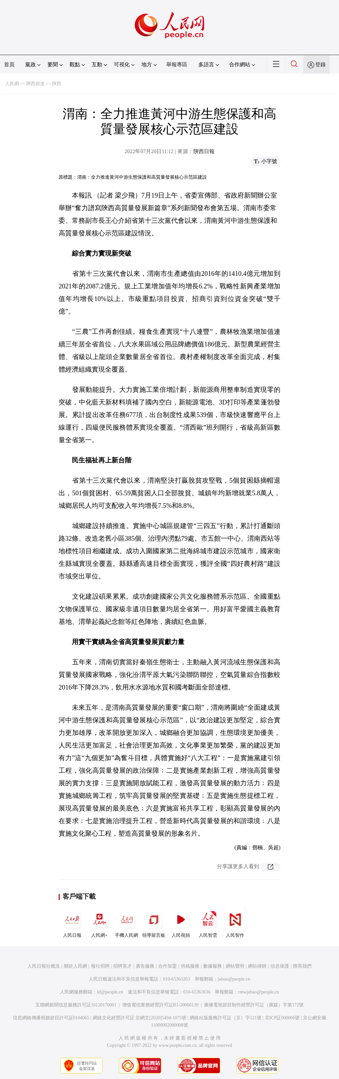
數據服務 (212, 966)
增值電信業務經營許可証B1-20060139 (160, 1004)
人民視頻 (180, 923)
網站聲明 (235, 966)
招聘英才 (122, 966)
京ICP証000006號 (282, 1017)
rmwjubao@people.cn (258, 991)
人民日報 (72, 923)
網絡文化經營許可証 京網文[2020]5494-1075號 (140, 1017)
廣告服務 (145, 966)
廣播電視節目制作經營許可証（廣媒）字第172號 (254, 1004)
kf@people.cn (110, 991)
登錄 (320, 64)
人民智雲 (207, 923)
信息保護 (279, 966)
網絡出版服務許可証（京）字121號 (226, 1017)
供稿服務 (190, 966)
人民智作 (235, 923)
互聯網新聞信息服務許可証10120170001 (76, 1004)
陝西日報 (204, 151)
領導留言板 (153, 923)
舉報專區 (176, 64)
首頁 (9, 64)
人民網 (12, 83)
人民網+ (99, 923)
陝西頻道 (35, 83)
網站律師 (257, 966)
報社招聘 (100, 966)
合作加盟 (167, 966)
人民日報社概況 (43, 966)
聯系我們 (302, 966)
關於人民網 (75, 966)
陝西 (56, 83)
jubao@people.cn (234, 979)
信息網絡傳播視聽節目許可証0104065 (51, 1017)
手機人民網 (126, 923)
